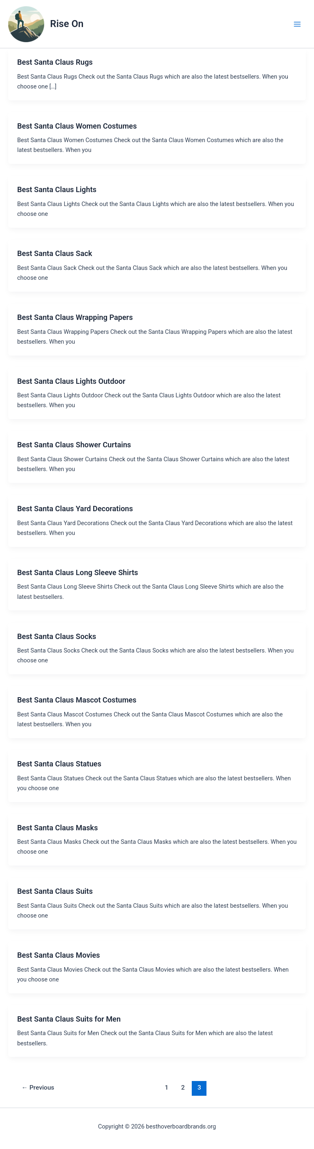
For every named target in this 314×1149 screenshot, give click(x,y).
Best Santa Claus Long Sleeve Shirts (77, 572)
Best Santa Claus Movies (58, 955)
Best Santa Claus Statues (59, 763)
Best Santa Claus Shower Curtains (74, 444)
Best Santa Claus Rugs (55, 62)
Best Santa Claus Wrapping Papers (75, 317)
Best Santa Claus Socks (56, 636)
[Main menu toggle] (297, 24)
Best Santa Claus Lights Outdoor (71, 381)
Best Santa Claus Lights (56, 189)
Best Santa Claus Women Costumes (77, 126)
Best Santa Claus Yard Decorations (75, 508)
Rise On (67, 23)
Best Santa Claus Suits (55, 891)
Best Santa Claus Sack (54, 253)
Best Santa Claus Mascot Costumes (77, 700)
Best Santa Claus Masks (57, 827)
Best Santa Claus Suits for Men (69, 1019)
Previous (38, 1087)
